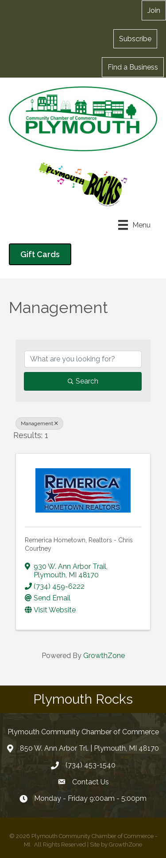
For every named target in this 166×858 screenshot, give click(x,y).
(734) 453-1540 (91, 765)
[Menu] (134, 224)
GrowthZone (104, 655)
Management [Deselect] (39, 423)
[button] (135, 38)
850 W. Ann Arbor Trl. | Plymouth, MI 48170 (89, 748)
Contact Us (90, 782)
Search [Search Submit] (83, 381)
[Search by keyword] (83, 359)
